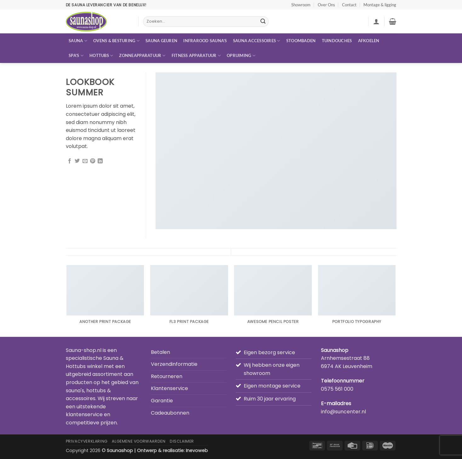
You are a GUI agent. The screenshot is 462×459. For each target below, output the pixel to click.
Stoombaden (301, 40)
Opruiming (241, 56)
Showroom (301, 4)
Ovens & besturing (116, 41)
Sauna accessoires (256, 41)
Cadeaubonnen (170, 412)
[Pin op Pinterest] (92, 161)
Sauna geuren (161, 40)
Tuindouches (337, 40)
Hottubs (101, 56)
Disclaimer (182, 441)
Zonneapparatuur (142, 56)
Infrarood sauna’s (205, 40)
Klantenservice (169, 388)
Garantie (162, 400)
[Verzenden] (263, 21)
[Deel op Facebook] (69, 161)
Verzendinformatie (174, 364)
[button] (376, 21)
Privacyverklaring (87, 441)
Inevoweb (197, 450)
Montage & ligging (379, 4)
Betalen (160, 352)
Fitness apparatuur (196, 56)
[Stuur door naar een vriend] (85, 161)
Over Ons (326, 4)
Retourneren (166, 376)
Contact (349, 4)
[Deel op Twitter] (77, 161)
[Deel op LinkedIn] (100, 161)
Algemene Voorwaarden (138, 441)
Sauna (78, 41)
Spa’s (76, 56)
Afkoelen (368, 40)
